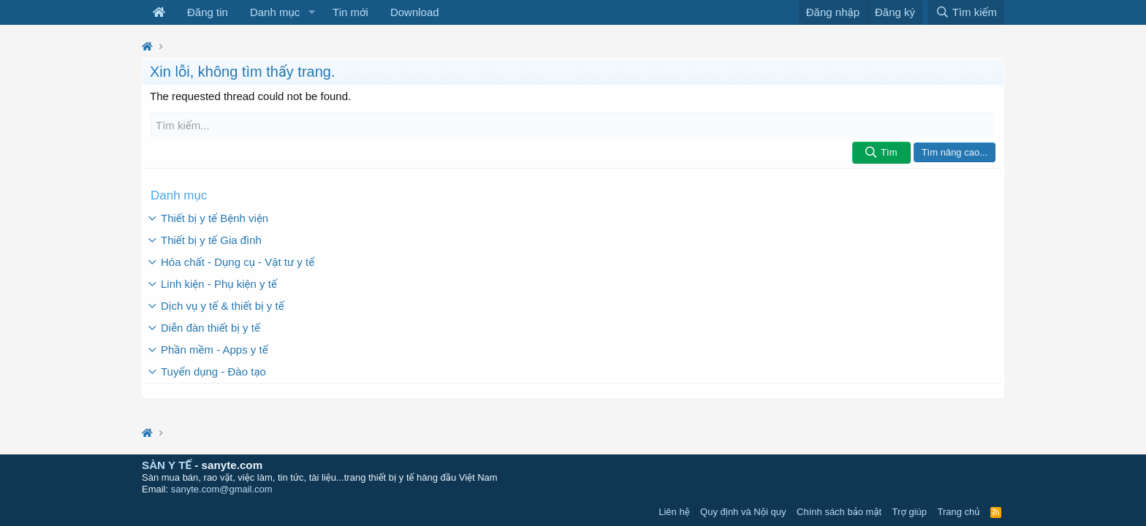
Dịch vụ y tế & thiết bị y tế (222, 306)
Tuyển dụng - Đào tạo (213, 371)
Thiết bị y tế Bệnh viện (214, 218)
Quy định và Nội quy (743, 511)
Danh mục (275, 12)
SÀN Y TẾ (166, 465)
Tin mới (350, 12)
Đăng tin (207, 12)
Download (414, 12)
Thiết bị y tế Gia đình (211, 240)
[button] (311, 12)
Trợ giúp (909, 511)
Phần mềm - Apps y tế (214, 349)
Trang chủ (959, 511)
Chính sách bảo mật (839, 511)
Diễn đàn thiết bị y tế (210, 327)
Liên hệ (674, 511)
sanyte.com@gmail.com (222, 489)
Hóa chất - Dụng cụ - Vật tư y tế (237, 262)
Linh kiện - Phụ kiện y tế (219, 284)
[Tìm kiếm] (573, 125)
